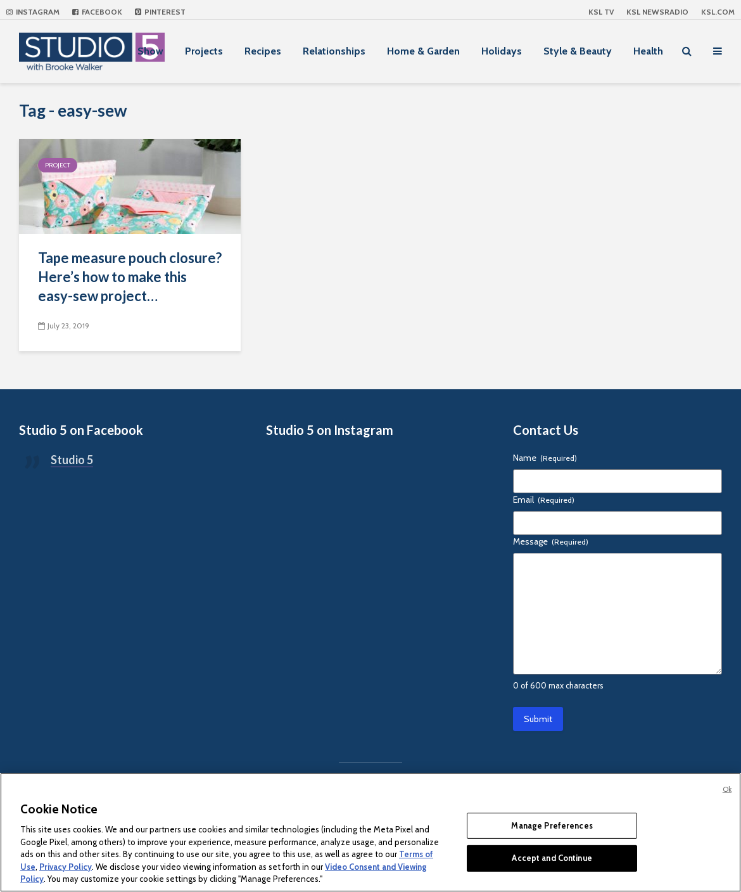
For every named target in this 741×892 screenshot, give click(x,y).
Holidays (501, 51)
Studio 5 (72, 460)
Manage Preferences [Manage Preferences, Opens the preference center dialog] (551, 825)
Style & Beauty (577, 51)
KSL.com (718, 11)
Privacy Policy (65, 867)
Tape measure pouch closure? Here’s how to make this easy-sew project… (130, 276)
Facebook (97, 11)
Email (543, 499)
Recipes (262, 51)
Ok (727, 789)
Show (150, 51)
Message (550, 541)
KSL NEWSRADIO (657, 11)
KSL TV (601, 11)
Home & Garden (423, 51)
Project (57, 165)
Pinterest (160, 11)
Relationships (334, 51)
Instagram (33, 11)
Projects (204, 51)
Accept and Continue (552, 858)
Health (648, 51)
